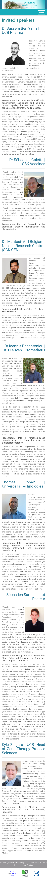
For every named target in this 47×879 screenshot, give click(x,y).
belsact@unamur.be (25, 863)
